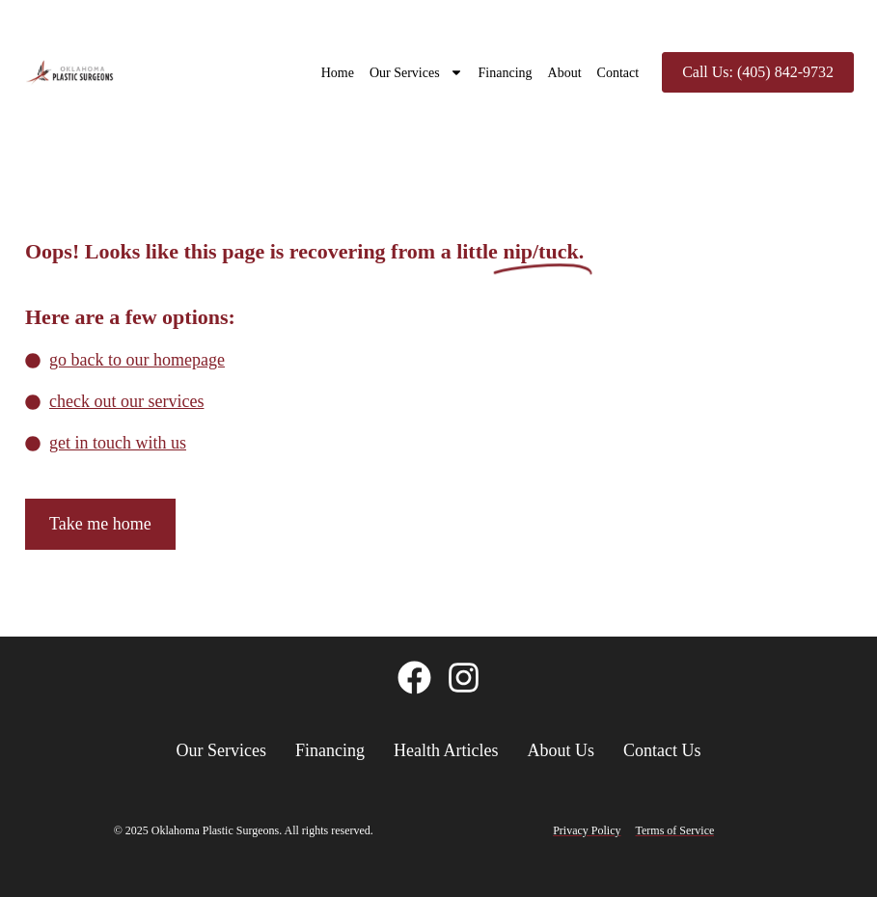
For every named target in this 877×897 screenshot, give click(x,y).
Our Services (416, 72)
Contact (618, 73)
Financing (506, 73)
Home (337, 73)
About (565, 73)
